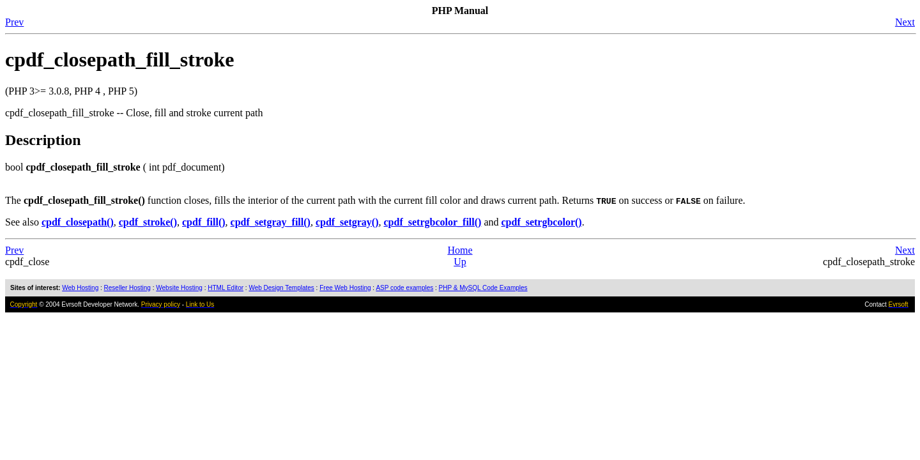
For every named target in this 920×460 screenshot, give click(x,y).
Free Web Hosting (345, 287)
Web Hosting (80, 287)
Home (459, 250)
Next (905, 22)
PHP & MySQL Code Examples (483, 287)
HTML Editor (225, 287)
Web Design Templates (281, 287)
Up (460, 261)
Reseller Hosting (127, 287)
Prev (14, 22)
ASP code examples (404, 287)
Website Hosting (179, 287)
